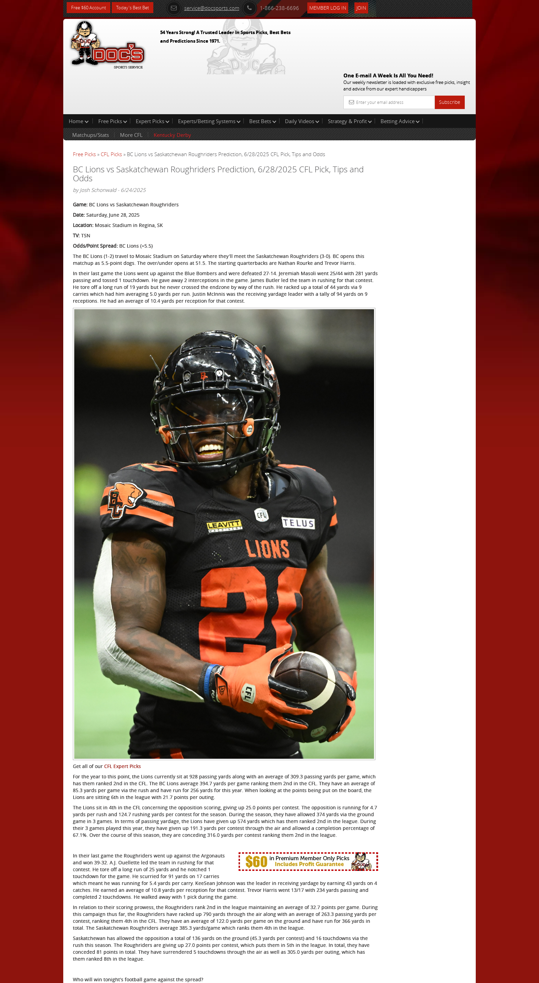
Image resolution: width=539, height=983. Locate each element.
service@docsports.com (211, 7)
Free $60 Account (90, 7)
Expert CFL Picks (139, 951)
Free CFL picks (137, 940)
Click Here (118, 930)
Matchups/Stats (90, 90)
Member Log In (336, 7)
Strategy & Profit (350, 77)
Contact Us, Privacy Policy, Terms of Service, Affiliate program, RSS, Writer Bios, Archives (311, 974)
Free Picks (112, 77)
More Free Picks (445, 114)
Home (79, 77)
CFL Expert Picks (122, 662)
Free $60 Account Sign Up (407, 241)
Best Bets (262, 77)
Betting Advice (400, 77)
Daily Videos (302, 77)
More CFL (131, 90)
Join (370, 7)
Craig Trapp (405, 160)
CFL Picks (111, 110)
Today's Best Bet (138, 7)
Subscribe (449, 52)
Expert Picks (152, 77)
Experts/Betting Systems (209, 77)
